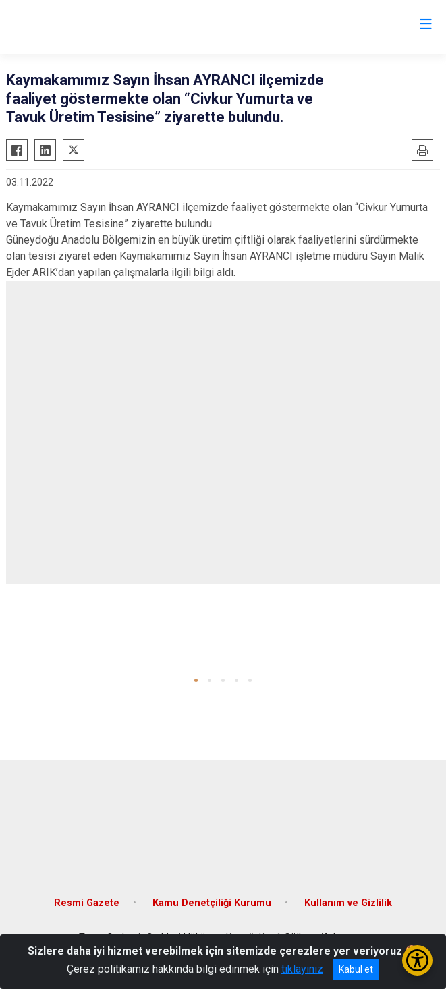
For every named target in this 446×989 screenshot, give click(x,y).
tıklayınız (302, 969)
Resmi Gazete (86, 903)
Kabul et (356, 969)
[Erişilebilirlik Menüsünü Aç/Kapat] (417, 960)
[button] (196, 680)
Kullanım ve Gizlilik (348, 903)
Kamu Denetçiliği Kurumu (211, 903)
